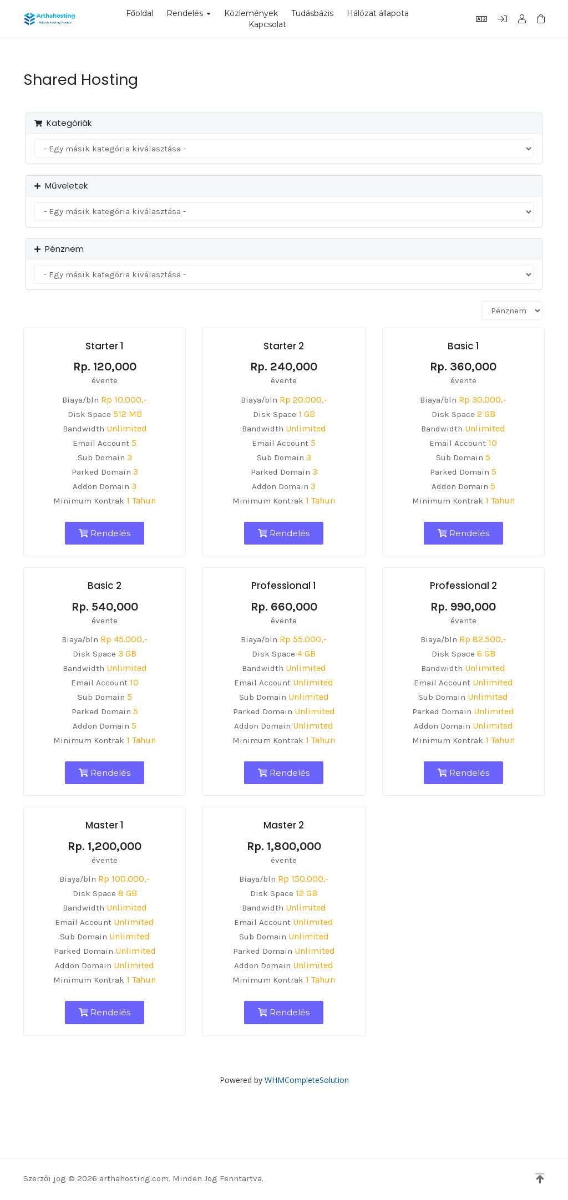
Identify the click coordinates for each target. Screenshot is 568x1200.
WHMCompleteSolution (307, 1080)
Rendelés (188, 13)
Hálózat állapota (378, 13)
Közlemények (251, 13)
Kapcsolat (267, 24)
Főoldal (139, 13)
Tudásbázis (312, 13)
